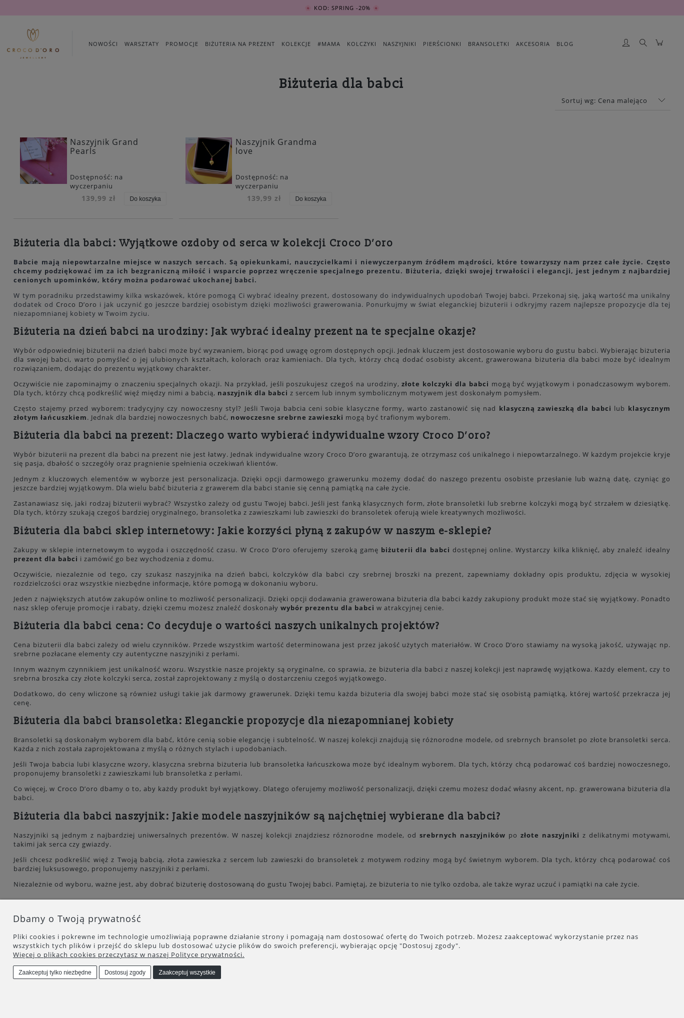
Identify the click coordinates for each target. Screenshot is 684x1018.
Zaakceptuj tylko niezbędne (54, 972)
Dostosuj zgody (125, 972)
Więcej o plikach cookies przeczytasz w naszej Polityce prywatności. (128, 954)
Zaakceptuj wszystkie (186, 972)
